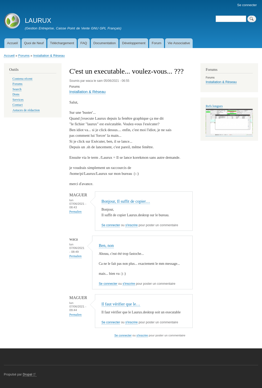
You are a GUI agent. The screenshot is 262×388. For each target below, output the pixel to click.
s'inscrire (131, 225)
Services (18, 99)
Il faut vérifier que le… (121, 304)
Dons (16, 94)
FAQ (83, 43)
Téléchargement (62, 43)
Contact (18, 105)
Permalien (75, 211)
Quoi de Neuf (34, 43)
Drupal (30, 374)
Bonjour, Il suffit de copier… (126, 201)
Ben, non (106, 245)
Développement (133, 43)
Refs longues (214, 106)
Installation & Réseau (49, 56)
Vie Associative (179, 43)
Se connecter (247, 5)
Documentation (104, 43)
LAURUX (38, 20)
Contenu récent (22, 79)
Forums (23, 56)
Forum (156, 43)
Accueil (12, 43)
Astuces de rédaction (26, 110)
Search (17, 89)
